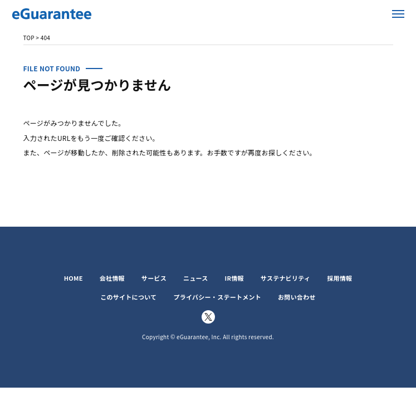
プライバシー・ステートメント (217, 296)
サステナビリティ (285, 277)
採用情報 (339, 277)
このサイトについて (128, 296)
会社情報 (112, 277)
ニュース (195, 277)
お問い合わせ (297, 296)
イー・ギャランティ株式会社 (51, 14)
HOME (73, 277)
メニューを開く (398, 14)
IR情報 (234, 277)
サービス (154, 277)
